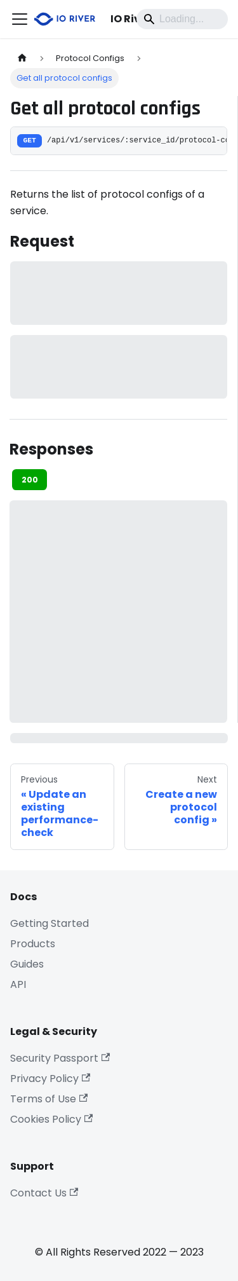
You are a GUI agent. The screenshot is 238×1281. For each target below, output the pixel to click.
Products (32, 943)
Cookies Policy (51, 1119)
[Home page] (22, 58)
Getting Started (49, 923)
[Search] (182, 19)
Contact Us (44, 1193)
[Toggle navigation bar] (19, 19)
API (18, 984)
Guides (27, 964)
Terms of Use (49, 1099)
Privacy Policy (50, 1078)
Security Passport (60, 1058)
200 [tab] (30, 479)
